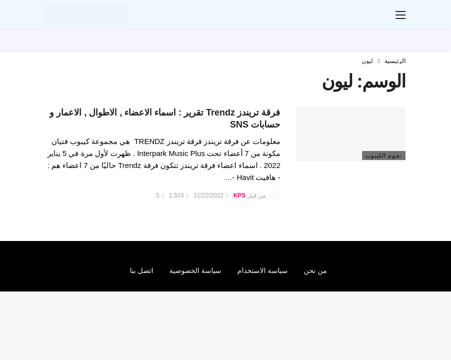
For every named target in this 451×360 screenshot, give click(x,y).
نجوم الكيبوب (384, 155)
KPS (239, 195)
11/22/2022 (211, 195)
